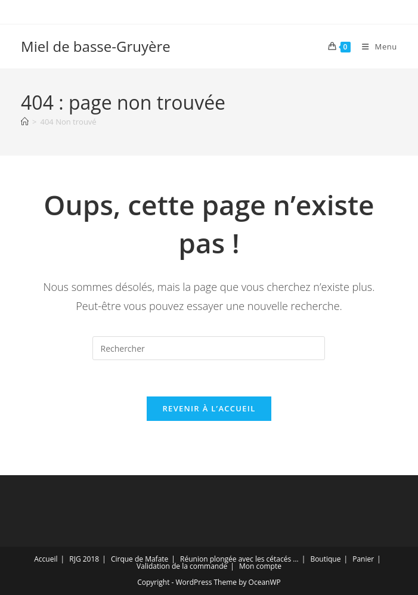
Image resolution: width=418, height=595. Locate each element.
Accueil (45, 559)
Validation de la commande (182, 566)
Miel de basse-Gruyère (96, 46)
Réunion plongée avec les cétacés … (239, 559)
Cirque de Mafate (139, 559)
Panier (363, 559)
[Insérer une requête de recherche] (208, 348)
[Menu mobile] (375, 46)
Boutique (325, 559)
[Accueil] (25, 121)
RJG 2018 (84, 559)
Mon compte (260, 566)
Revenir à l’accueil (208, 408)
